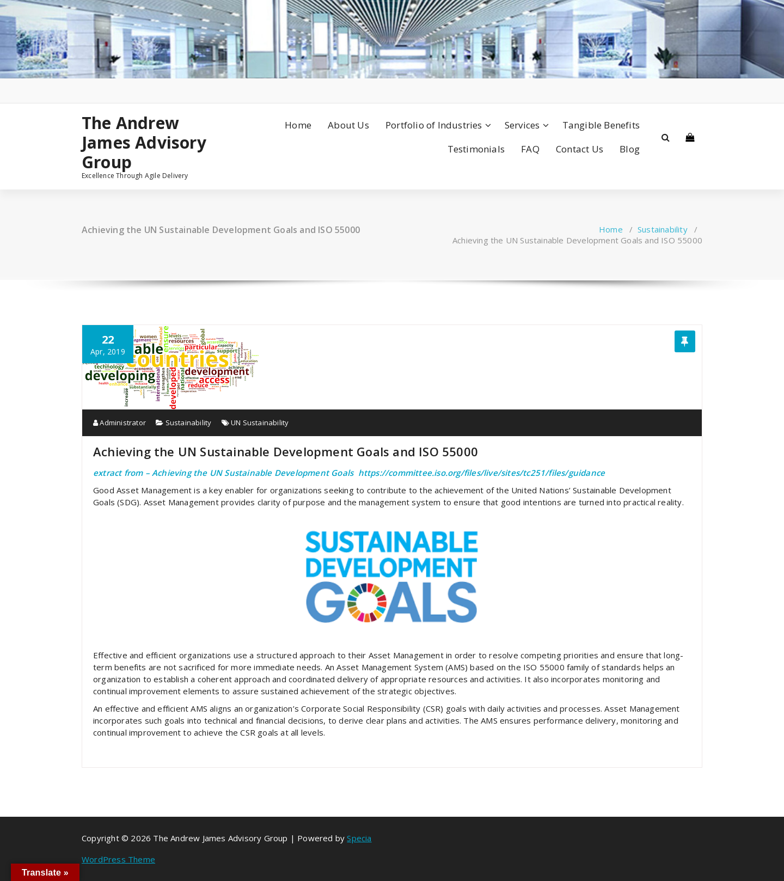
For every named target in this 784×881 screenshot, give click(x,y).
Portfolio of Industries (433, 125)
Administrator (119, 422)
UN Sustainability (260, 422)
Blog (630, 149)
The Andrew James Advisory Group (144, 142)
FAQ (530, 149)
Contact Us (579, 149)
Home (298, 125)
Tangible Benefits (601, 125)
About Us (348, 125)
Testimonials (476, 149)
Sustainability (663, 229)
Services (522, 125)
